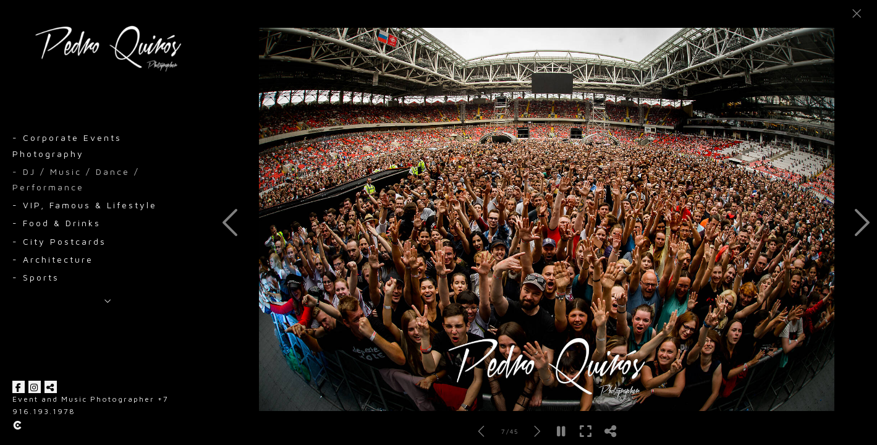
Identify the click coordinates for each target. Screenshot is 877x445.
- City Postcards (59, 241)
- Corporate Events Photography (67, 145)
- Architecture (52, 259)
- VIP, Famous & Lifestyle (84, 205)
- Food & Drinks (56, 223)
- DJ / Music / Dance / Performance (76, 179)
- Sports (35, 277)
